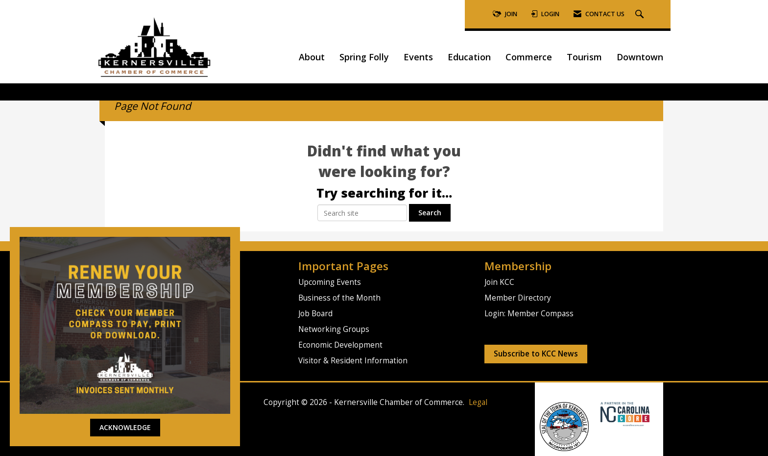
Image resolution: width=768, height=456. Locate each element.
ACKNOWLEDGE (125, 427)
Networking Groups (333, 329)
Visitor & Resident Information (353, 360)
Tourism (584, 57)
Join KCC (499, 282)
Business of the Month (339, 298)
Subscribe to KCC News (536, 354)
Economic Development (340, 345)
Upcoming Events (329, 282)
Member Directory (517, 298)
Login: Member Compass (529, 313)
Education (469, 57)
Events (418, 57)
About (312, 57)
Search (429, 212)
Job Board (315, 313)
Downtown (640, 57)
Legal (478, 402)
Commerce (528, 57)
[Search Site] (640, 14)
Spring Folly (364, 57)
